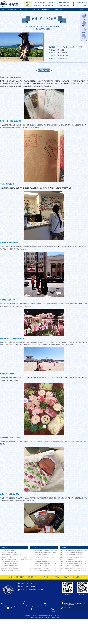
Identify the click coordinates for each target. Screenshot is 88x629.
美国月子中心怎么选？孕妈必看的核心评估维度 (41, 583)
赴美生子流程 (20, 605)
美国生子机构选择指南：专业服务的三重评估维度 (42, 590)
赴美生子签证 (44, 605)
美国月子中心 (23, 9)
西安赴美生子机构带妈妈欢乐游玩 (8, 581)
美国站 (27, 4)
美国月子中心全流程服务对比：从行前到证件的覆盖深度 (43, 579)
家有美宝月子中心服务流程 (36, 587)
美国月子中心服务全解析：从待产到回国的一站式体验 (43, 592)
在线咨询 (84, 17)
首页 (3, 9)
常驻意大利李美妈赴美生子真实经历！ (9, 592)
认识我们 (81, 9)
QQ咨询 (84, 24)
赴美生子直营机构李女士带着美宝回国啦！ (11, 596)
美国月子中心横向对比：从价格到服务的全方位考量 (42, 594)
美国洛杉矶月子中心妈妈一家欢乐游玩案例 (11, 583)
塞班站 (27, 6)
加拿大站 (28, 2)
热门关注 (34, 575)
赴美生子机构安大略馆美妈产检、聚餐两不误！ (12, 590)
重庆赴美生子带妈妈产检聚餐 (7, 579)
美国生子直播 (35, 9)
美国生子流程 (12, 9)
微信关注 (84, 37)
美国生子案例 (58, 9)
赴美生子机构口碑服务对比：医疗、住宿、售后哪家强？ (43, 596)
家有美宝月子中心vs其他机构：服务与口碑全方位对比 (43, 598)
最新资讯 (4, 575)
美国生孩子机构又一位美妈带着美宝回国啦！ (11, 598)
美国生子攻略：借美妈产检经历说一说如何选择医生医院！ (14, 587)
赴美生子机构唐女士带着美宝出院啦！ (9, 594)
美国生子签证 (46, 9)
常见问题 (64, 575)
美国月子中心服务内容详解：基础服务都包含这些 (42, 585)
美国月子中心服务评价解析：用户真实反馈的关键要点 (43, 581)
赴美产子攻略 (56, 605)
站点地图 (76, 605)
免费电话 (84, 30)
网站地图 (67, 605)
